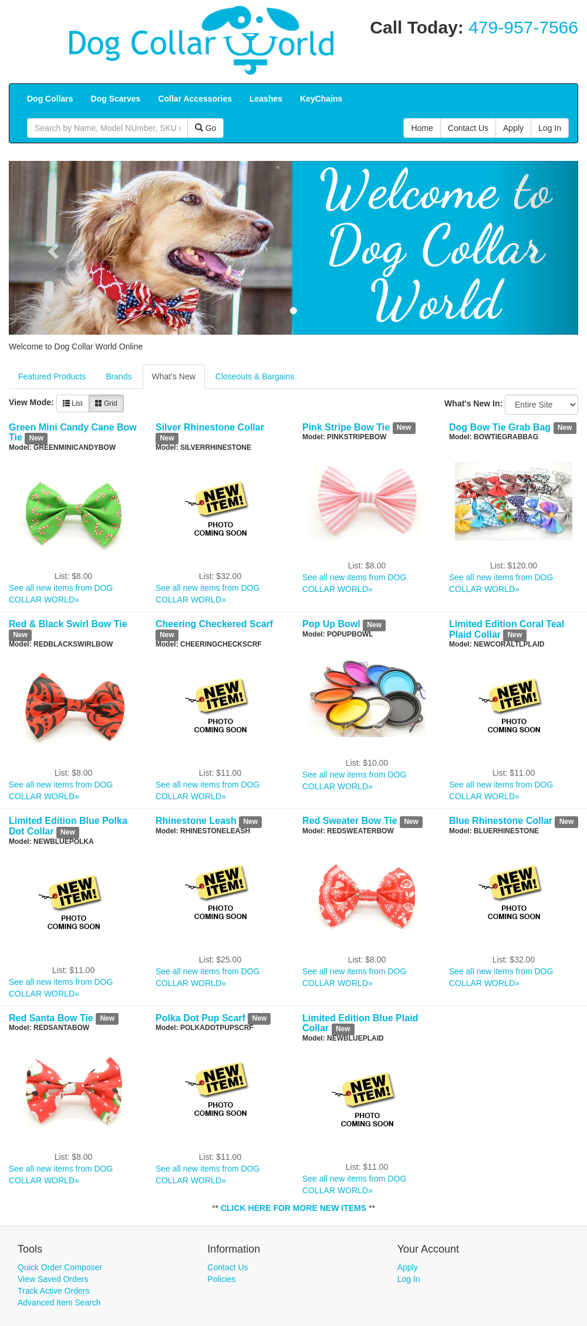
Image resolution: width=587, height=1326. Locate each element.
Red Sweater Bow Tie (349, 821)
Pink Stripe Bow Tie (346, 427)
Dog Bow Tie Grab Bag (500, 427)
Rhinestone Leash (196, 821)
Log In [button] (549, 128)
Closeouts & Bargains (255, 376)
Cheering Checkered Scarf (214, 624)
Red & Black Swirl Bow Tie (68, 624)
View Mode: (31, 402)
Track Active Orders (53, 1290)
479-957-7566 (523, 27)
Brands (118, 376)
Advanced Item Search (59, 1302)
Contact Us (227, 1267)
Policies (221, 1279)
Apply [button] (513, 128)
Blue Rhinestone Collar (500, 821)
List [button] (73, 403)
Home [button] (422, 128)
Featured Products (52, 376)
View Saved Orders (53, 1279)
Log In (408, 1279)
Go (206, 128)
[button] (52, 248)
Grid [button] (106, 403)
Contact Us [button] (468, 128)
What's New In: (473, 403)
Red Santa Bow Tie (51, 1018)
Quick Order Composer (60, 1267)
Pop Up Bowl (331, 624)
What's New (173, 376)
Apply (407, 1267)
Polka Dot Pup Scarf (200, 1018)
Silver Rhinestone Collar (210, 427)
